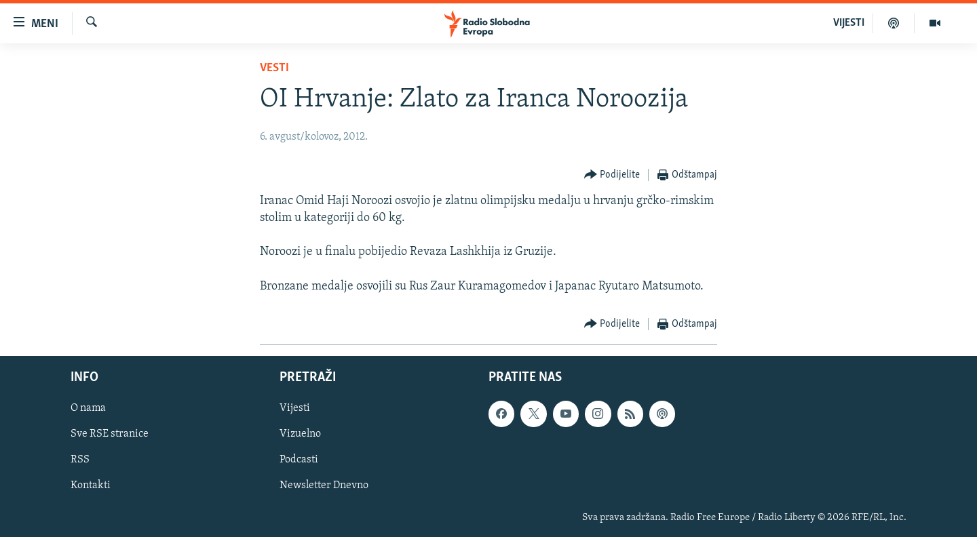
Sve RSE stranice (110, 434)
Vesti (274, 68)
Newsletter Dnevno (324, 485)
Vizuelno (300, 434)
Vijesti (295, 408)
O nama (88, 408)
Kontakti (91, 485)
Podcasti (299, 459)
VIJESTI (848, 23)
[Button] (612, 175)
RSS (80, 459)
